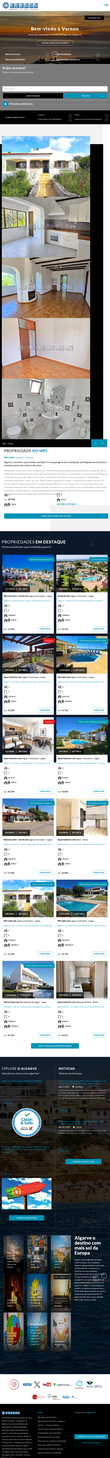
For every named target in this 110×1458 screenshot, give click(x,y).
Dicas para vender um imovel (49, 1445)
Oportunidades (78, 54)
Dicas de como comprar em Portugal (52, 1441)
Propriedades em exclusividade (55, 119)
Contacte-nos (94, 18)
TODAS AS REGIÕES (26, 1218)
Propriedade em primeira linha (93, 640)
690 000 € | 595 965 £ (67, 504)
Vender (91, 115)
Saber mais (45, 629)
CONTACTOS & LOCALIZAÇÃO (91, 1437)
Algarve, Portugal (91, 1425)
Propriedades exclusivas (78, 59)
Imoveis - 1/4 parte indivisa (48, 1425)
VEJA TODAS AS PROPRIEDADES (55, 1046)
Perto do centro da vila (42, 884)
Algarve (91, 1412)
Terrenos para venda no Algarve (50, 1429)
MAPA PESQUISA (33, 96)
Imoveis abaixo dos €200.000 (49, 1453)
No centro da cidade (97, 803)
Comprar (55, 115)
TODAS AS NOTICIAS (83, 1161)
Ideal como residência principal (92, 722)
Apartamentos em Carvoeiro (49, 1437)
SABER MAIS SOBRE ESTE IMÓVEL (56, 516)
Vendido (49, 640)
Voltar (94, 1451)
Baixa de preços (27, 54)
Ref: (10, 499)
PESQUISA (86, 96)
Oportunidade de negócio (41, 559)
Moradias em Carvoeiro (47, 1417)
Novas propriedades (27, 59)
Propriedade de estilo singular (93, 884)
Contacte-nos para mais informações (91, 119)
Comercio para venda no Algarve (50, 1449)
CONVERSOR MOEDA (91, 1443)
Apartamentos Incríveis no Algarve (51, 1421)
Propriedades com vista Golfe (49, 1433)
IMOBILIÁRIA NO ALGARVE (55, 43)
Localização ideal (98, 559)
